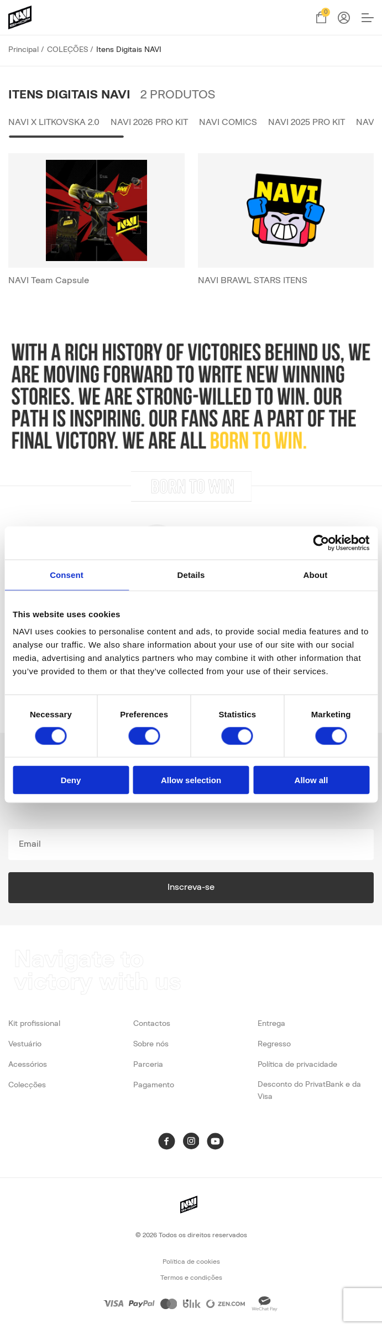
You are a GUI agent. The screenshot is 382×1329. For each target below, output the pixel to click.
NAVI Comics (228, 122)
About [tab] (315, 574)
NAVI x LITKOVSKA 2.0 (54, 122)
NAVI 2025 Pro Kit (306, 122)
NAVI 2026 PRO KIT (149, 122)
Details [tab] (191, 574)
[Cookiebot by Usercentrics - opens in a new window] (321, 542)
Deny (71, 780)
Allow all (311, 780)
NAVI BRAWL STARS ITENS (252, 280)
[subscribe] (191, 844)
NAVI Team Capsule (48, 280)
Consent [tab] (66, 574)
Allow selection (191, 780)
